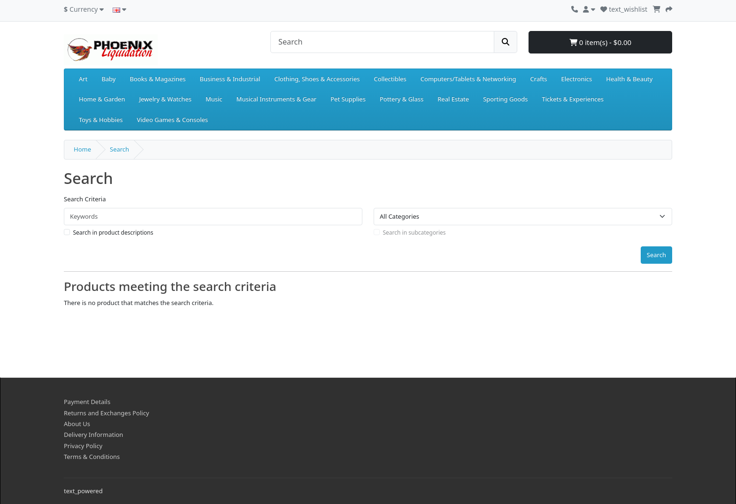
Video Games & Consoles (172, 119)
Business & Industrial (230, 79)
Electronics (576, 79)
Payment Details (87, 401)
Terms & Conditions (92, 456)
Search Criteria (85, 199)
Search (119, 149)
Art (83, 79)
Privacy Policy (83, 446)
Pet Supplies (348, 99)
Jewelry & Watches (165, 99)
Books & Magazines (157, 79)
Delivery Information (93, 434)
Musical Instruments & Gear (277, 99)
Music (214, 99)
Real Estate (453, 99)
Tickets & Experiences (573, 99)
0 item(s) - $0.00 (600, 42)
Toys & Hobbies (101, 119)
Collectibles (390, 79)
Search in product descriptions (113, 233)
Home (82, 149)
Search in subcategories (414, 233)
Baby (108, 79)
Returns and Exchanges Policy (106, 413)
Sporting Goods (505, 99)
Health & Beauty (629, 79)
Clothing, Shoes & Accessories (317, 79)
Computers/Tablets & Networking (468, 79)
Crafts (538, 79)
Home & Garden (102, 99)
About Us (77, 424)
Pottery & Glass (401, 99)
